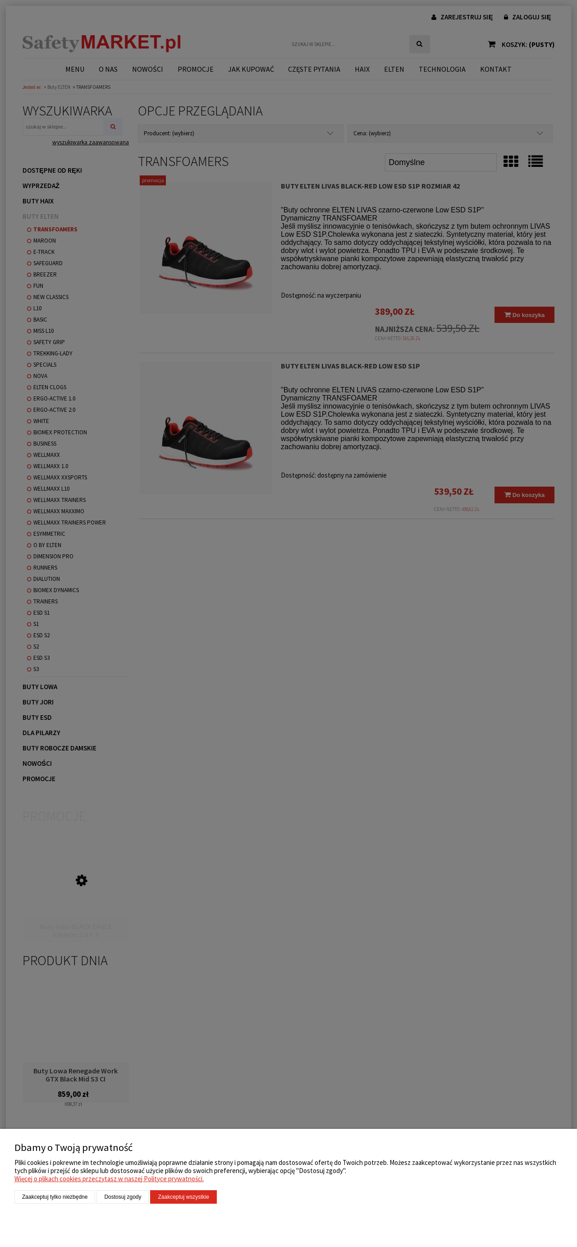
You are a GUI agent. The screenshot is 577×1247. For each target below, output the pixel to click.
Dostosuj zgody (122, 1197)
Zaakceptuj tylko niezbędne (54, 1197)
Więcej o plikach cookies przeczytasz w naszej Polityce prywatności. (109, 1178)
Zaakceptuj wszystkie (183, 1197)
